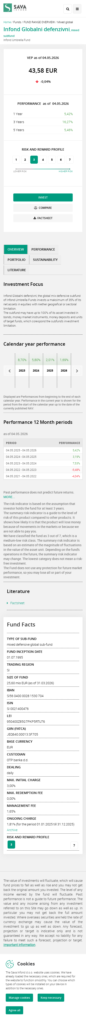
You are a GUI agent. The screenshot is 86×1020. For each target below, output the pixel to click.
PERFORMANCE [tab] (43, 249)
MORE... (9, 497)
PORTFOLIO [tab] (16, 259)
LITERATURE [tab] (17, 270)
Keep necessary (51, 998)
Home (7, 22)
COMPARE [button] (43, 208)
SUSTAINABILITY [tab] (45, 259)
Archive (12, 830)
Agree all (14, 1010)
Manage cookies (19, 998)
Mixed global (65, 22)
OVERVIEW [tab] (16, 249)
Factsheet (17, 603)
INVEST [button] (43, 197)
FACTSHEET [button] (43, 218)
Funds (17, 22)
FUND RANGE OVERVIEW (39, 22)
